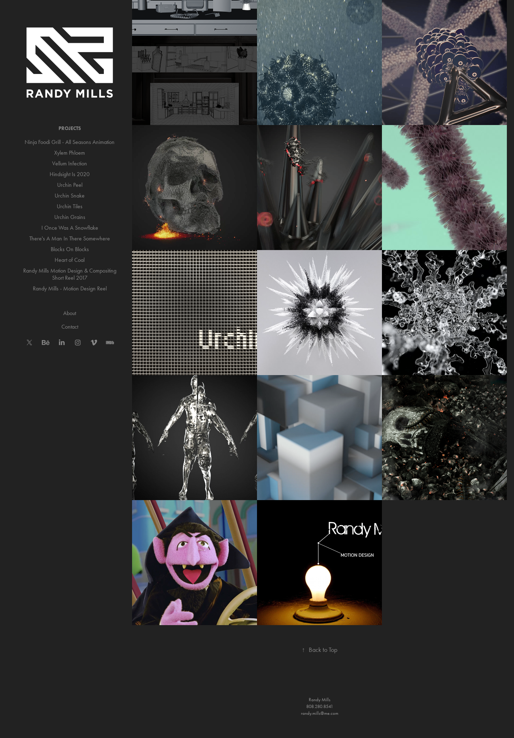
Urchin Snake (70, 195)
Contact (69, 326)
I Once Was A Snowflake (69, 227)
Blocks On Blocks (70, 249)
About (69, 313)
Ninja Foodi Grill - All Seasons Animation (70, 142)
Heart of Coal (70, 259)
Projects (70, 128)
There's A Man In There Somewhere (69, 238)
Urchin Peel (69, 184)
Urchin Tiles (69, 206)
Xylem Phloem (69, 152)
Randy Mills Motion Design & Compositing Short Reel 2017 (69, 274)
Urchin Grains (69, 217)
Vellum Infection (69, 163)
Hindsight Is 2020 (70, 174)
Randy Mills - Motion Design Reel (70, 288)
